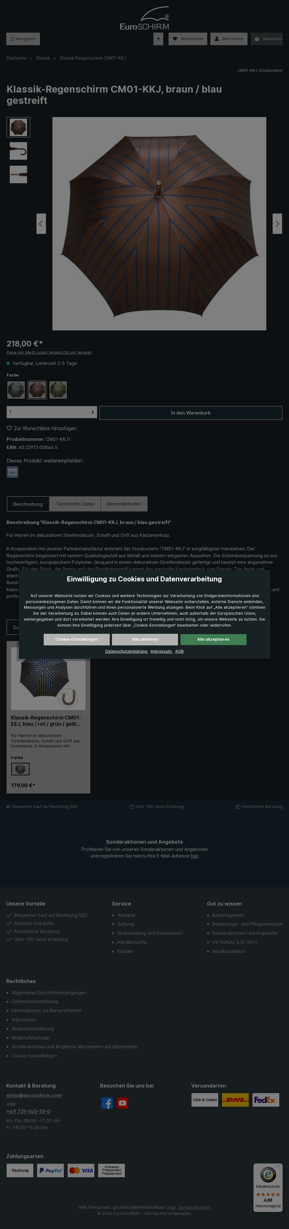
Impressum (162, 651)
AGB (179, 651)
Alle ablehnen (145, 639)
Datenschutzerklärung (126, 651)
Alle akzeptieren (213, 639)
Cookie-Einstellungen (76, 639)
